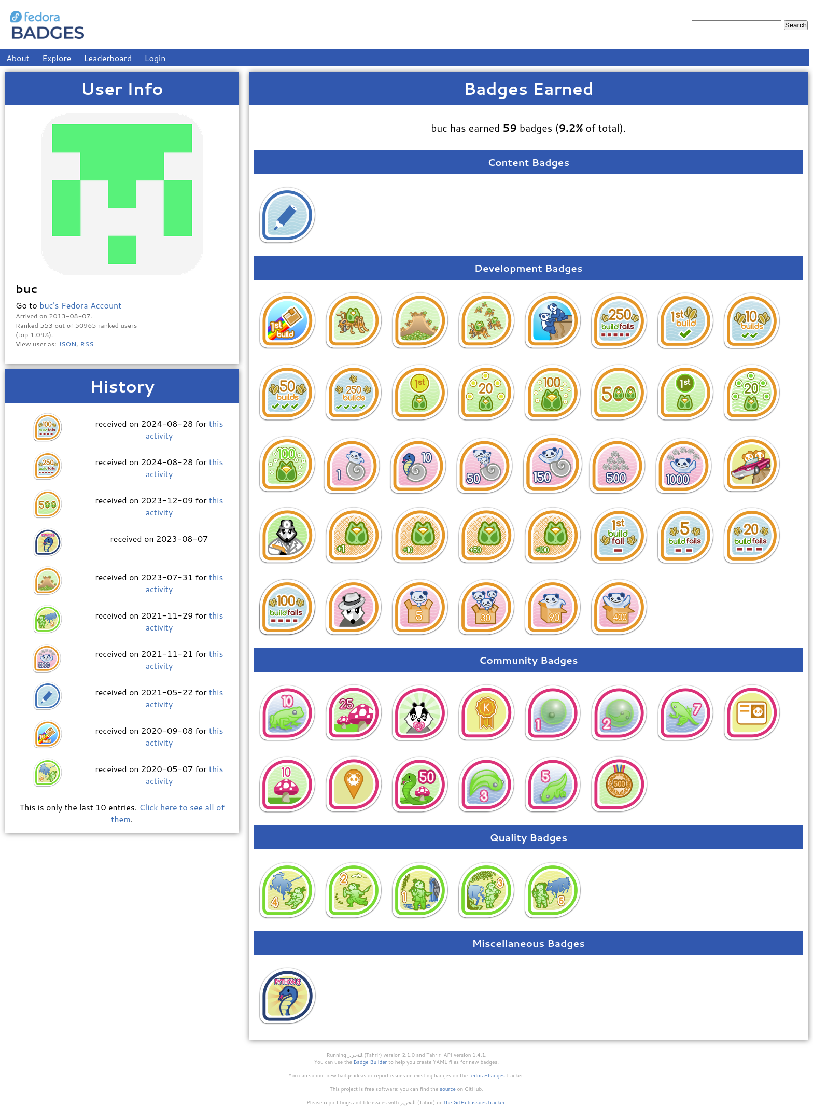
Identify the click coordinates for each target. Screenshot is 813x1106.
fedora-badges (487, 1075)
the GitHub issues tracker (474, 1102)
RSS (87, 343)
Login (155, 58)
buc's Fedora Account (80, 305)
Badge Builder (370, 1062)
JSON (67, 343)
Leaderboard (108, 58)
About (18, 58)
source (448, 1089)
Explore (56, 58)
